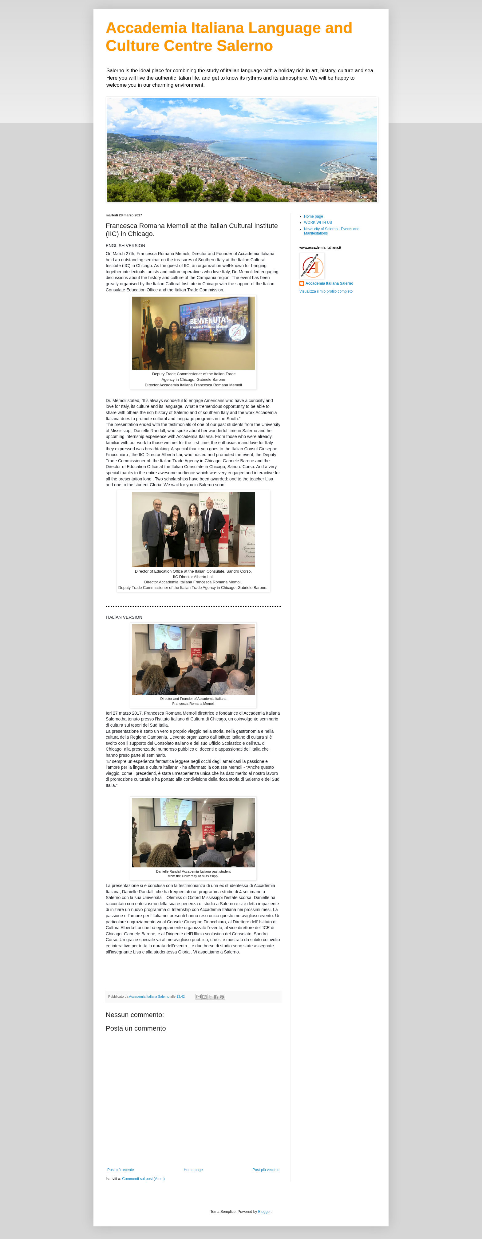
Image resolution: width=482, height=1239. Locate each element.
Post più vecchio (266, 1170)
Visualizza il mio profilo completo (326, 291)
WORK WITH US (318, 222)
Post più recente (120, 1170)
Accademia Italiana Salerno (329, 283)
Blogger (264, 1211)
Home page (193, 1170)
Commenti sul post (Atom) (143, 1179)
